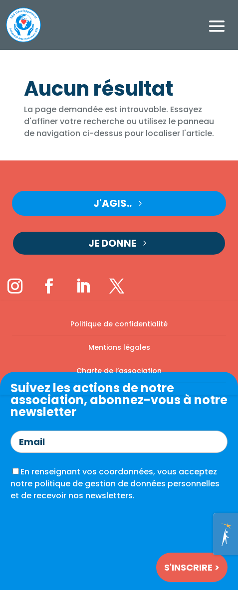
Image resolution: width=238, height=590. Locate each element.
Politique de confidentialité (119, 324)
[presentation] (86, 525)
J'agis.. (112, 203)
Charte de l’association (119, 371)
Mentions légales (119, 347)
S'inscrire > (192, 567)
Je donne (112, 243)
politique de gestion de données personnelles (127, 483)
